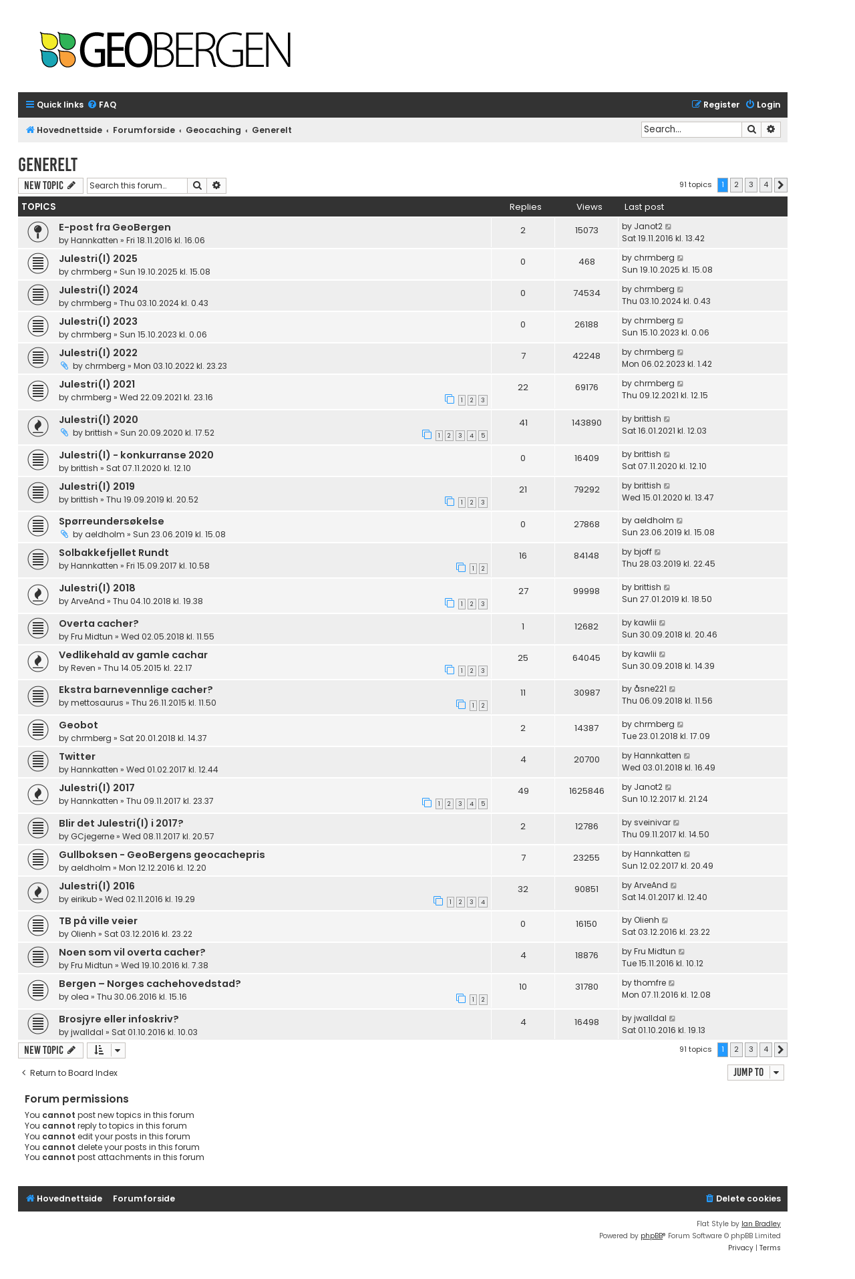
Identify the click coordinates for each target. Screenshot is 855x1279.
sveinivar (652, 822)
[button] (781, 185)
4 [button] (765, 184)
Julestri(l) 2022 (98, 353)
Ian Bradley (761, 1224)
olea (80, 996)
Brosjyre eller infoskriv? (119, 1019)
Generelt (47, 164)
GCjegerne (92, 836)
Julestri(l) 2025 (98, 258)
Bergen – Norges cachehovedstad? (150, 983)
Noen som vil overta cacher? (132, 952)
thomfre (650, 982)
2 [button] (736, 184)
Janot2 (648, 226)
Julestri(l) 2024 (98, 290)
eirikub (84, 899)
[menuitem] (101, 105)
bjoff (643, 551)
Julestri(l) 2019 (97, 486)
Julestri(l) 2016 (97, 886)
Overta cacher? (99, 623)
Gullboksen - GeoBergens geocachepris (162, 854)
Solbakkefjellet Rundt (114, 552)
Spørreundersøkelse (111, 521)
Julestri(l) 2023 (98, 321)
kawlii (645, 622)
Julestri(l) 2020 (98, 419)
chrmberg (91, 271)
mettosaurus (97, 702)
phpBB (652, 1236)
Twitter (77, 756)
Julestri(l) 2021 (97, 384)
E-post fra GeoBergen (115, 227)
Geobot (78, 725)
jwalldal (87, 1032)
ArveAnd (88, 601)
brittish (98, 432)
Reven (83, 668)
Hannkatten (94, 240)
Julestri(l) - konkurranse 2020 (136, 455)
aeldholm (105, 534)
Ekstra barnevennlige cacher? (136, 689)
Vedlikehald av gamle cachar (133, 655)
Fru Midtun (92, 636)
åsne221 (650, 688)
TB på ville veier (98, 921)
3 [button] (751, 184)
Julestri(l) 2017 (97, 788)
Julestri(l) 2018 (97, 588)
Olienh (83, 934)
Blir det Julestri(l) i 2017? (121, 823)
